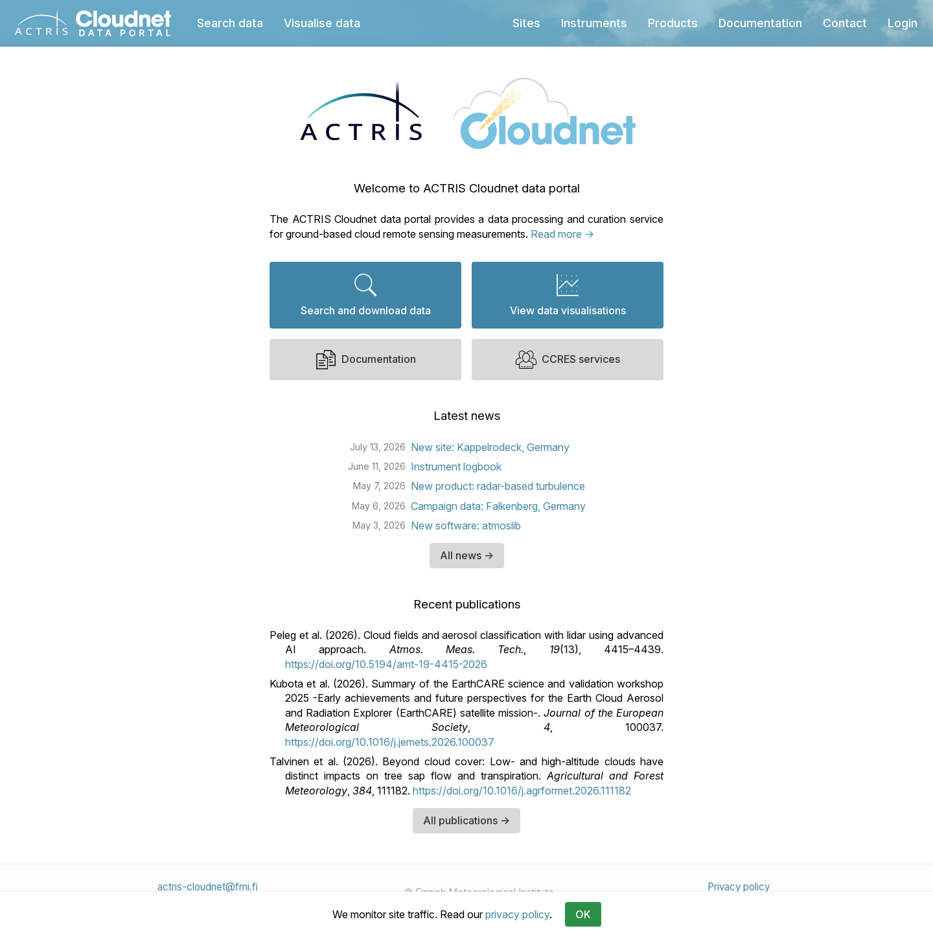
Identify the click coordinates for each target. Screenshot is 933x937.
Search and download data (366, 294)
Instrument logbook (456, 466)
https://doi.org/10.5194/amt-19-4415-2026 (386, 664)
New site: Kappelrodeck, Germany (490, 447)
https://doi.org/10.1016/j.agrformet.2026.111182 (522, 790)
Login (902, 23)
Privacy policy (739, 887)
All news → (467, 555)
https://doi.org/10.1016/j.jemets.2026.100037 (389, 741)
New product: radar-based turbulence (498, 486)
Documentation (366, 359)
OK (583, 914)
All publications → (466, 820)
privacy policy (517, 914)
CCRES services (568, 359)
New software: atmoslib (466, 525)
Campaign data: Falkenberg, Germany (498, 506)
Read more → (562, 233)
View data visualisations (568, 294)
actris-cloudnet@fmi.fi (207, 887)
